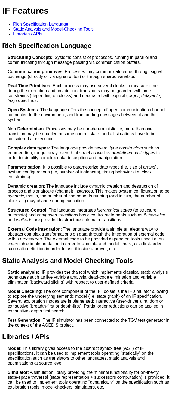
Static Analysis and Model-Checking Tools (53, 29)
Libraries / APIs (27, 34)
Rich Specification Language (40, 24)
